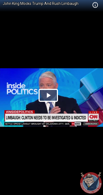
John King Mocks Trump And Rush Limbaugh (40, 3)
